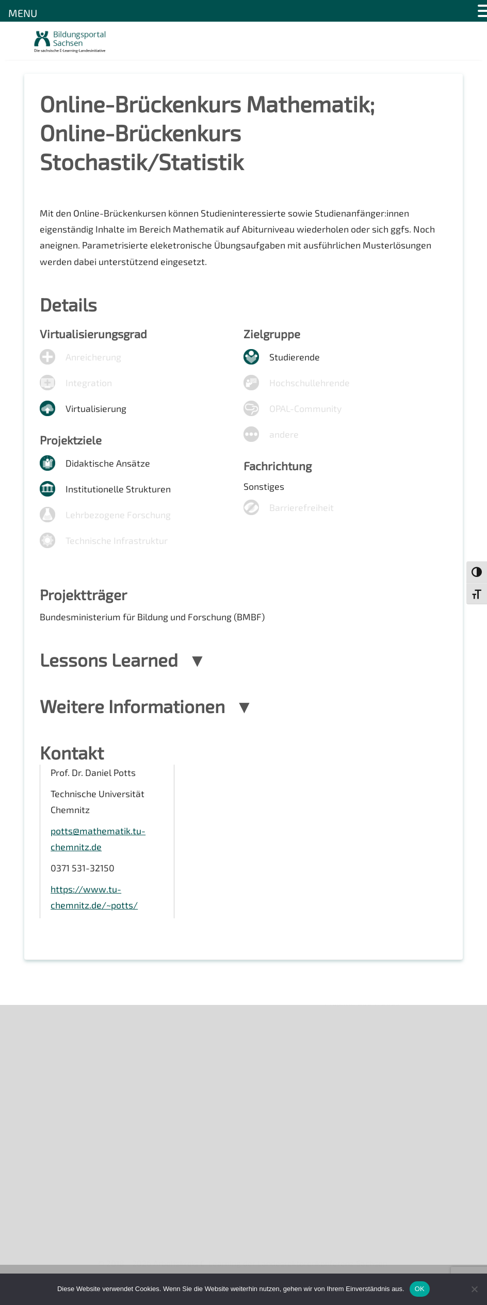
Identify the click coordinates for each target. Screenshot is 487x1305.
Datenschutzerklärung (74, 1116)
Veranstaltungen (63, 1063)
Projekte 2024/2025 (362, 1193)
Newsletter (53, 1045)
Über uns (49, 1028)
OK (420, 1289)
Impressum (53, 1098)
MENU (22, 13)
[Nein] (474, 1289)
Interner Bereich (62, 1134)
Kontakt (46, 1081)
